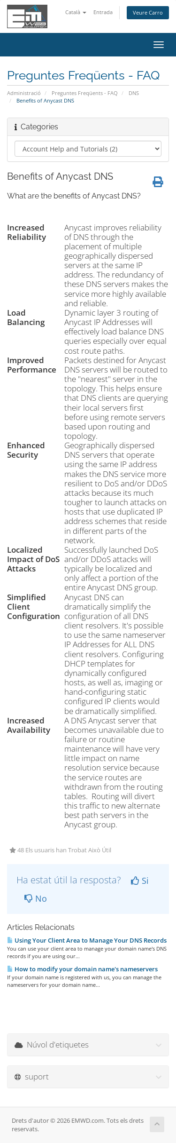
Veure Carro (148, 12)
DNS (134, 92)
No (35, 898)
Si (140, 880)
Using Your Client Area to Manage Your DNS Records (87, 940)
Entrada (103, 12)
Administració (24, 92)
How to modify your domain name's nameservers (82, 969)
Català (75, 12)
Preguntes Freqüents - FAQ (85, 92)
